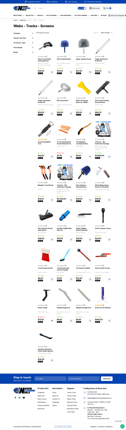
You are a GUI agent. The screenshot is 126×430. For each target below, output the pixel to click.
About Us (55, 396)
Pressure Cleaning (43, 405)
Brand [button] (15, 52)
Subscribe (106, 379)
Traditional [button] (17, 15)
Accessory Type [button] (19, 43)
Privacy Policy (71, 396)
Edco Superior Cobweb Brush (81, 186)
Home (54, 392)
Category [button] (16, 33)
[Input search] (53, 8)
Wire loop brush (62, 100)
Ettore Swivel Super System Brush (102, 101)
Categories (55, 402)
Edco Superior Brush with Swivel (45, 229)
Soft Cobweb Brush (64, 59)
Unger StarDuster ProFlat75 (101, 60)
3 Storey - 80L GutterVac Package (64, 186)
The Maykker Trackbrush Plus (82, 143)
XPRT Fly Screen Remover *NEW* (82, 101)
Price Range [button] (17, 47)
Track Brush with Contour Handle (63, 269)
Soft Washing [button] (51, 15)
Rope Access (42, 399)
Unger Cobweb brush (83, 59)
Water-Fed (41, 396)
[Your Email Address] (83, 378)
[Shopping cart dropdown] (107, 8)
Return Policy (71, 399)
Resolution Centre (73, 409)
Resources (41, 409)
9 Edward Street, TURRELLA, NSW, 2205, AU (99, 403)
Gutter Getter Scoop (102, 268)
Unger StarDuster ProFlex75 (44, 101)
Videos (54, 405)
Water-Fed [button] (30, 15)
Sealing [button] (104, 15)
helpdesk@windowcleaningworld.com (99, 398)
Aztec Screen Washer (103, 308)
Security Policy (72, 405)
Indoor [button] (40, 15)
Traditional (41, 392)
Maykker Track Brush (45, 185)
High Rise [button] (94, 15)
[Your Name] (50, 378)
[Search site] (35, 8)
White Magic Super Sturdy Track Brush (102, 186)
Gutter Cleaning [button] (80, 15)
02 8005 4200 (92, 392)
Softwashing (42, 402)
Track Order (71, 412)
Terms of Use (71, 392)
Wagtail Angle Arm (63, 308)
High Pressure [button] (65, 15)
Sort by (95, 33)
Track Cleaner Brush (45, 268)
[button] (94, 8)
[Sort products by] (106, 33)
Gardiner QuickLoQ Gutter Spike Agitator (45, 350)
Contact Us (56, 399)
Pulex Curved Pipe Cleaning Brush (44, 60)
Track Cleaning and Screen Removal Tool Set (64, 143)
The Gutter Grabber (83, 268)
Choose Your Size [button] (19, 38)
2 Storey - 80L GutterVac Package (102, 143)
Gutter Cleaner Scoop (103, 228)
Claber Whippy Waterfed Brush (81, 229)
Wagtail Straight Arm (83, 308)
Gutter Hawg (42, 308)
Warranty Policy (72, 402)
